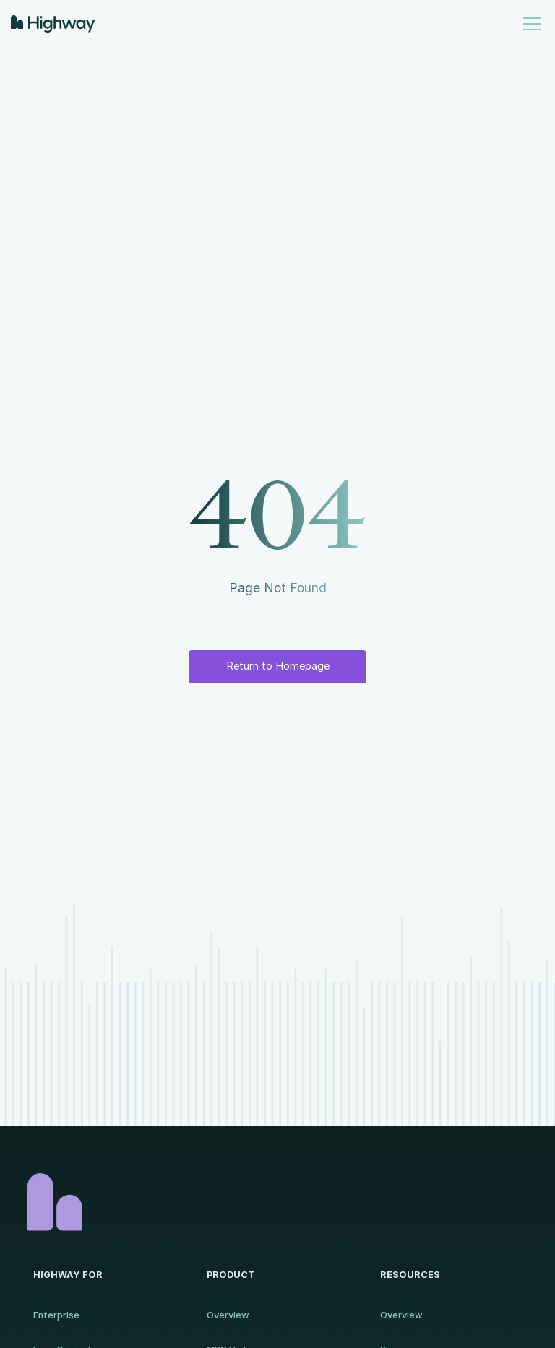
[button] (529, 24)
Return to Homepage (278, 666)
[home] (53, 24)
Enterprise (56, 1315)
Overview (228, 1315)
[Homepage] (277, 1202)
